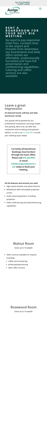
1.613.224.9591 (23, 2)
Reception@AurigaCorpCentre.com (19, 372)
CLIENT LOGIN (24, 4)
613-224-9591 (28, 132)
